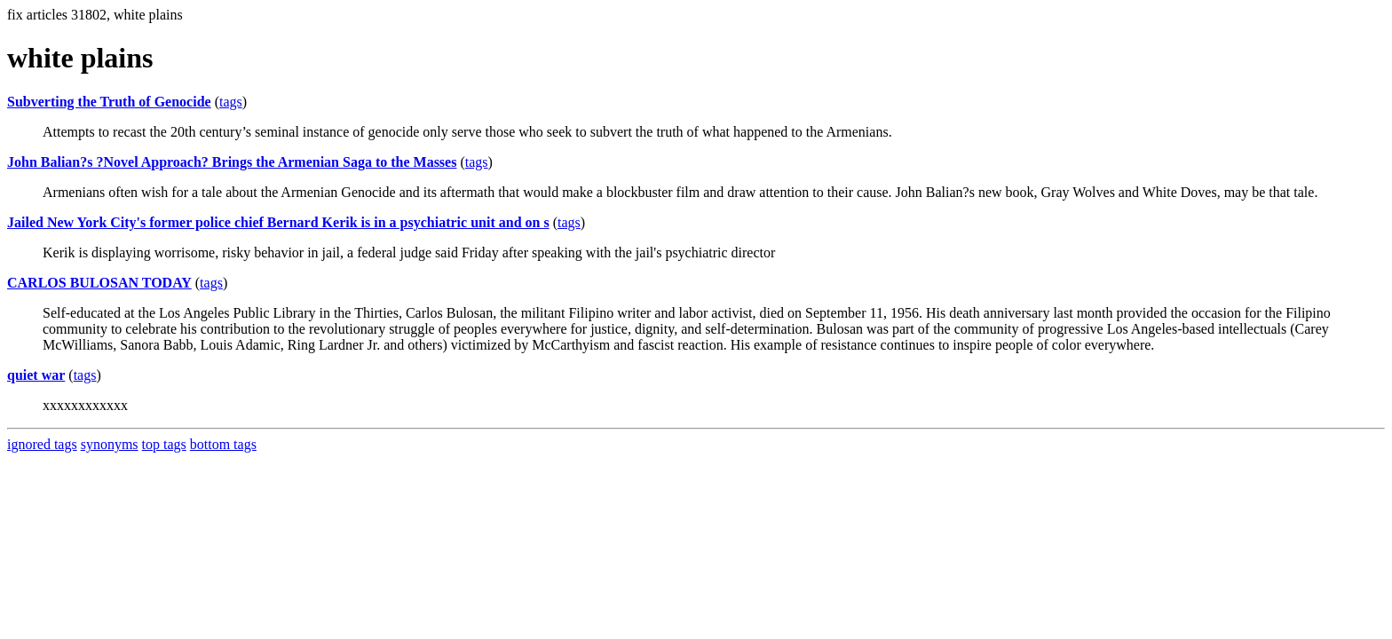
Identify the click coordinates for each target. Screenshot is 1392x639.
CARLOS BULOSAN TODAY (99, 282)
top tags (164, 444)
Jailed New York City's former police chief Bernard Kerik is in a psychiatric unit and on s (278, 222)
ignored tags (42, 444)
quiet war (36, 375)
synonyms (109, 444)
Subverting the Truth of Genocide (109, 101)
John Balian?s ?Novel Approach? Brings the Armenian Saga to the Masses (231, 162)
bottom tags (223, 444)
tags (230, 101)
